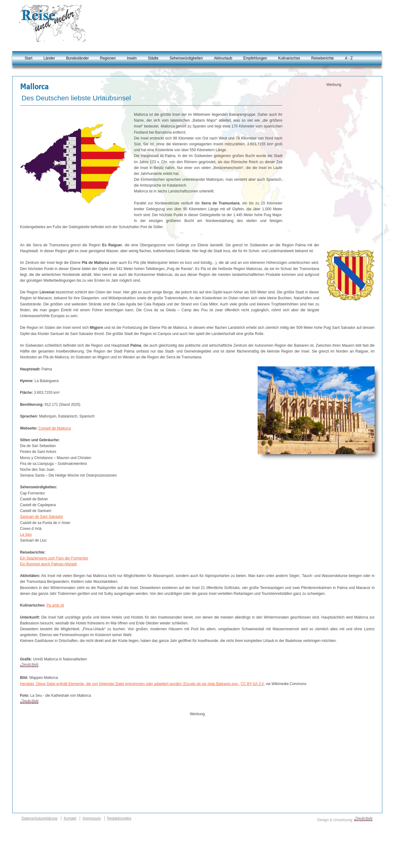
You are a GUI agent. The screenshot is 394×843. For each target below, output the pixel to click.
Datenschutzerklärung (40, 818)
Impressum (91, 818)
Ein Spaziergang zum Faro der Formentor (54, 558)
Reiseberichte (322, 58)
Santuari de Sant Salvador (41, 516)
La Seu (26, 534)
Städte (153, 58)
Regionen (108, 58)
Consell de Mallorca (54, 428)
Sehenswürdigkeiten (186, 58)
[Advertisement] (334, 129)
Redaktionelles (119, 818)
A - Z (348, 58)
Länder (49, 58)
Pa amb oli (55, 605)
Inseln (132, 58)
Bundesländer (77, 58)
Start (28, 58)
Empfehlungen (255, 58)
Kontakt (70, 818)
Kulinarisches (289, 58)
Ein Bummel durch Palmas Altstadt (48, 564)
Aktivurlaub (223, 58)
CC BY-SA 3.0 (252, 684)
